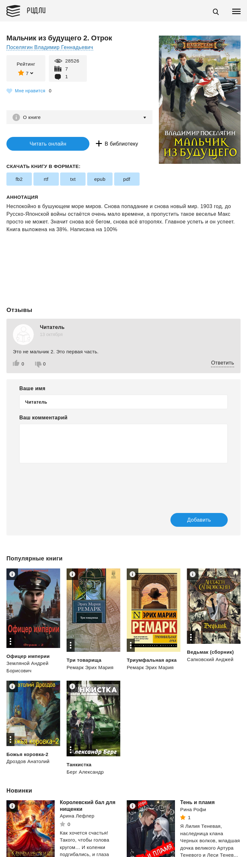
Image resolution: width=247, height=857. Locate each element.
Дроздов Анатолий (28, 761)
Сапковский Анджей (210, 659)
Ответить (222, 363)
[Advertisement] (123, 259)
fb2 (19, 179)
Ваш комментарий (43, 418)
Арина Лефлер (77, 816)
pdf (126, 179)
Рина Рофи (193, 809)
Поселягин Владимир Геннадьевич (50, 47)
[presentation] (68, 483)
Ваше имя (32, 388)
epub (99, 179)
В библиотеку (119, 144)
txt (73, 179)
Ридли (36, 10)
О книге (32, 117)
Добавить (198, 520)
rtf (46, 179)
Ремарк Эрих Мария (90, 667)
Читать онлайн (46, 144)
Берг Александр (85, 772)
